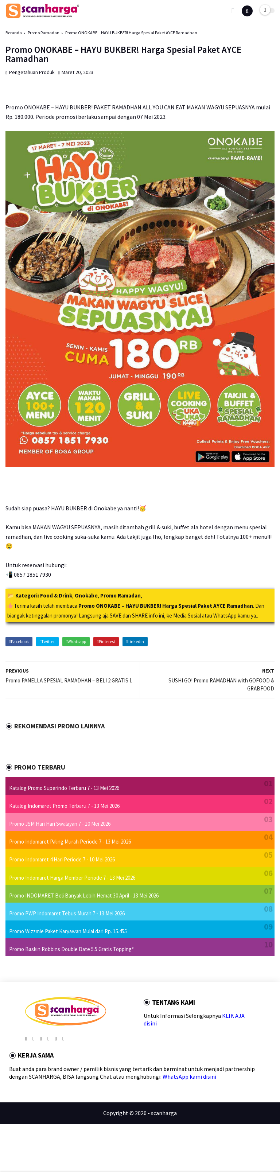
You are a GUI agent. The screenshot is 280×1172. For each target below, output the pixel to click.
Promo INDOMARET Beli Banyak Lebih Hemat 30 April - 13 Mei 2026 (84, 895)
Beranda (13, 32)
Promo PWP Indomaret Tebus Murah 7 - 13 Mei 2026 (67, 913)
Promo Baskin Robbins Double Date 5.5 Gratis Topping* (71, 949)
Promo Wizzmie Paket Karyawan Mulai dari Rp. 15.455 (68, 931)
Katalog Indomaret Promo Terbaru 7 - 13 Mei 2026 (64, 805)
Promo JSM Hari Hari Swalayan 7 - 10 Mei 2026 (59, 823)
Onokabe (86, 595)
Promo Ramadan (43, 32)
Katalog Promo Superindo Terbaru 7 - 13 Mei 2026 (64, 787)
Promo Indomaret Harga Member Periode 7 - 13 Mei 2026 (72, 877)
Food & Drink (56, 595)
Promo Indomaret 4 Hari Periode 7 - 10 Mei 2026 (62, 859)
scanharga (164, 1113)
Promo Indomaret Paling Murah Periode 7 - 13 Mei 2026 (70, 841)
